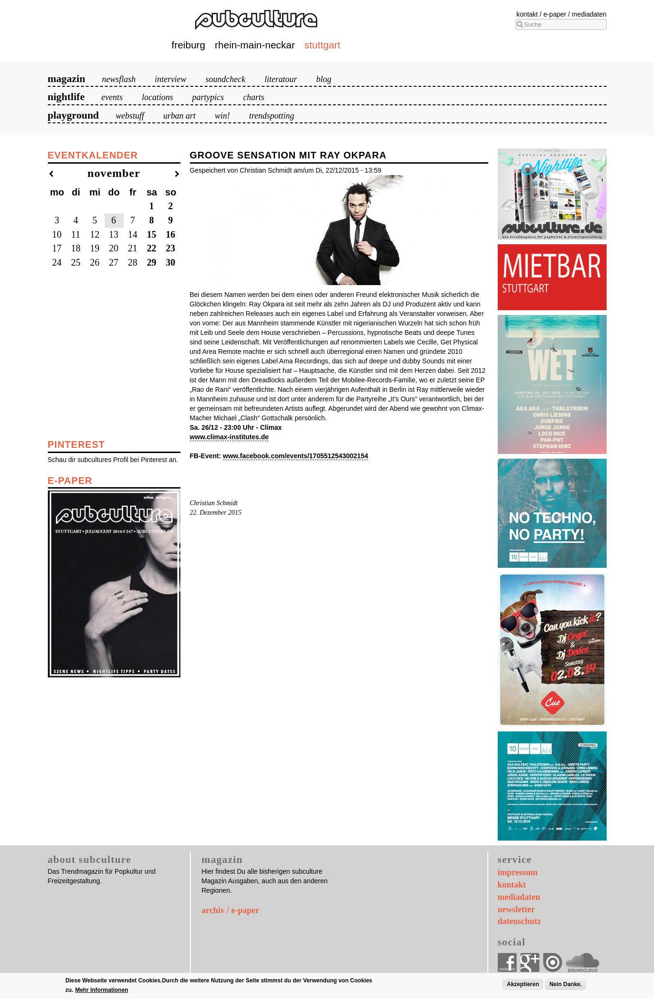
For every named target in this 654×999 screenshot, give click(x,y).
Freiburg (188, 44)
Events (112, 97)
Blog (323, 79)
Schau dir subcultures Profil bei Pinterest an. (113, 459)
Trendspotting (271, 115)
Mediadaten (589, 14)
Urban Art (179, 115)
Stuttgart (322, 44)
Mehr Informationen (101, 990)
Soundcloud (582, 962)
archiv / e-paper (231, 910)
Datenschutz (519, 921)
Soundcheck (225, 79)
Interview (171, 79)
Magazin (66, 78)
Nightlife (66, 96)
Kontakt (527, 14)
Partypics (208, 97)
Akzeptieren (523, 984)
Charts (253, 97)
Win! (222, 115)
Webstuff (130, 115)
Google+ (529, 962)
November (114, 173)
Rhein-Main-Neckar (255, 44)
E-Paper (554, 14)
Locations (157, 97)
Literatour (280, 79)
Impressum (518, 872)
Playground (73, 115)
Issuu (552, 962)
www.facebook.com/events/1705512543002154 (295, 456)
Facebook (507, 962)
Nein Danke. (565, 984)
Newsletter (516, 909)
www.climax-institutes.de (229, 437)
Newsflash (118, 79)
